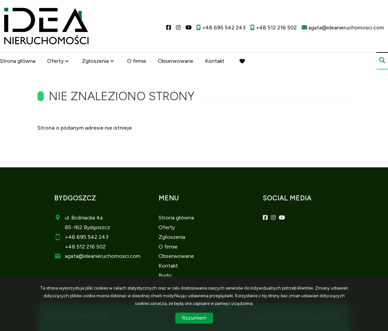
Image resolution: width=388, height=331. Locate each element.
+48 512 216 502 (85, 246)
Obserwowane (175, 61)
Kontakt (214, 61)
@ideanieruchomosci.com (109, 256)
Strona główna (17, 61)
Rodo (165, 275)
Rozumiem (194, 318)
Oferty (55, 61)
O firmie (136, 61)
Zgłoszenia (95, 61)
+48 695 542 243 (86, 237)
